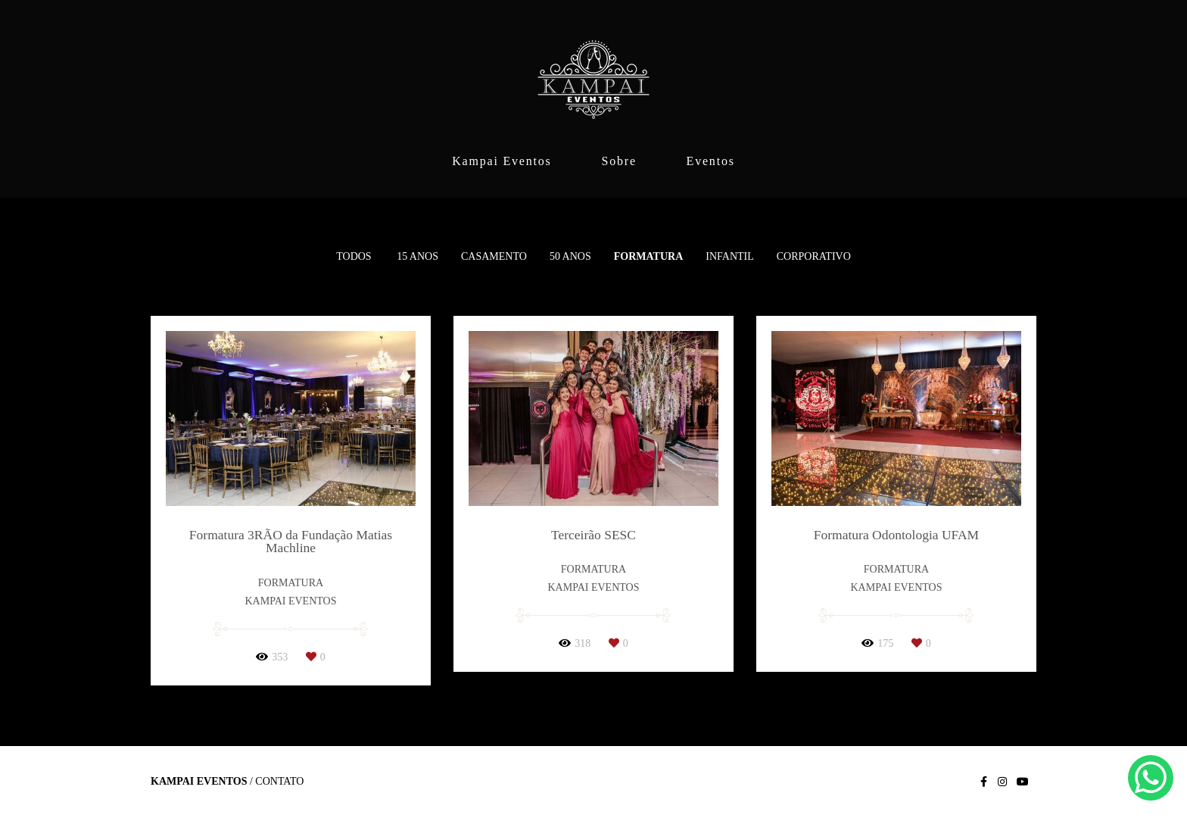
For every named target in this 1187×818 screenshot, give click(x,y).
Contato (279, 781)
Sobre (618, 161)
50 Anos (570, 256)
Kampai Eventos (501, 161)
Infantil (730, 256)
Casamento (494, 256)
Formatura (649, 256)
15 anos (417, 256)
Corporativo (814, 256)
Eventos (711, 161)
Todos (353, 256)
